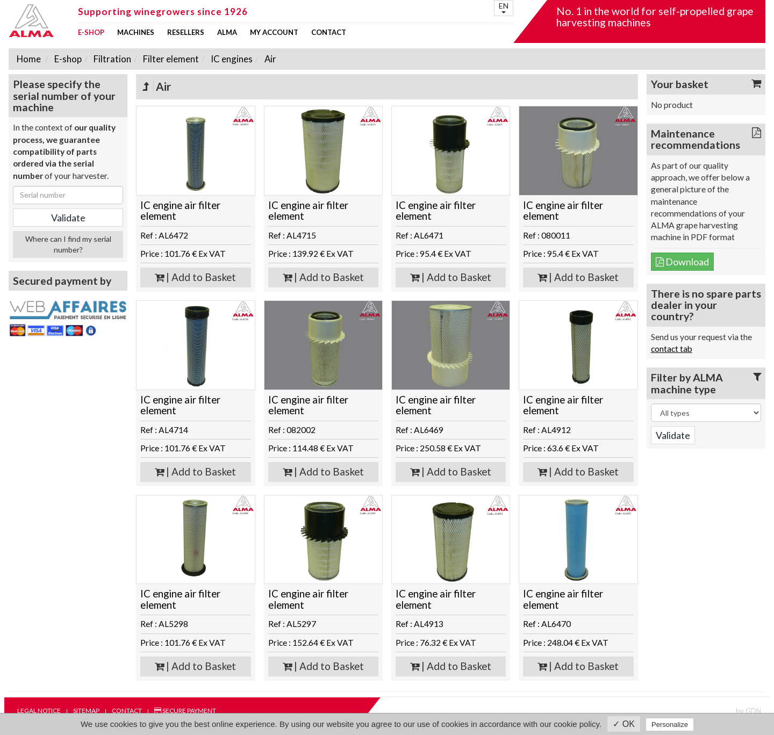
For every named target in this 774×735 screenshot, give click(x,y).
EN (503, 7)
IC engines (231, 58)
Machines (135, 32)
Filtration (111, 58)
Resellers (185, 32)
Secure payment (185, 711)
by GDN (748, 711)
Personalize (669, 724)
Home (29, 58)
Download (682, 262)
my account (274, 32)
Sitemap (86, 711)
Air (269, 58)
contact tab (671, 349)
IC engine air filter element (180, 210)
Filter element (170, 58)
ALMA (227, 32)
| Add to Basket (195, 277)
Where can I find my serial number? (68, 244)
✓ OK (624, 724)
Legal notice (39, 711)
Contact (328, 32)
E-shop (91, 32)
